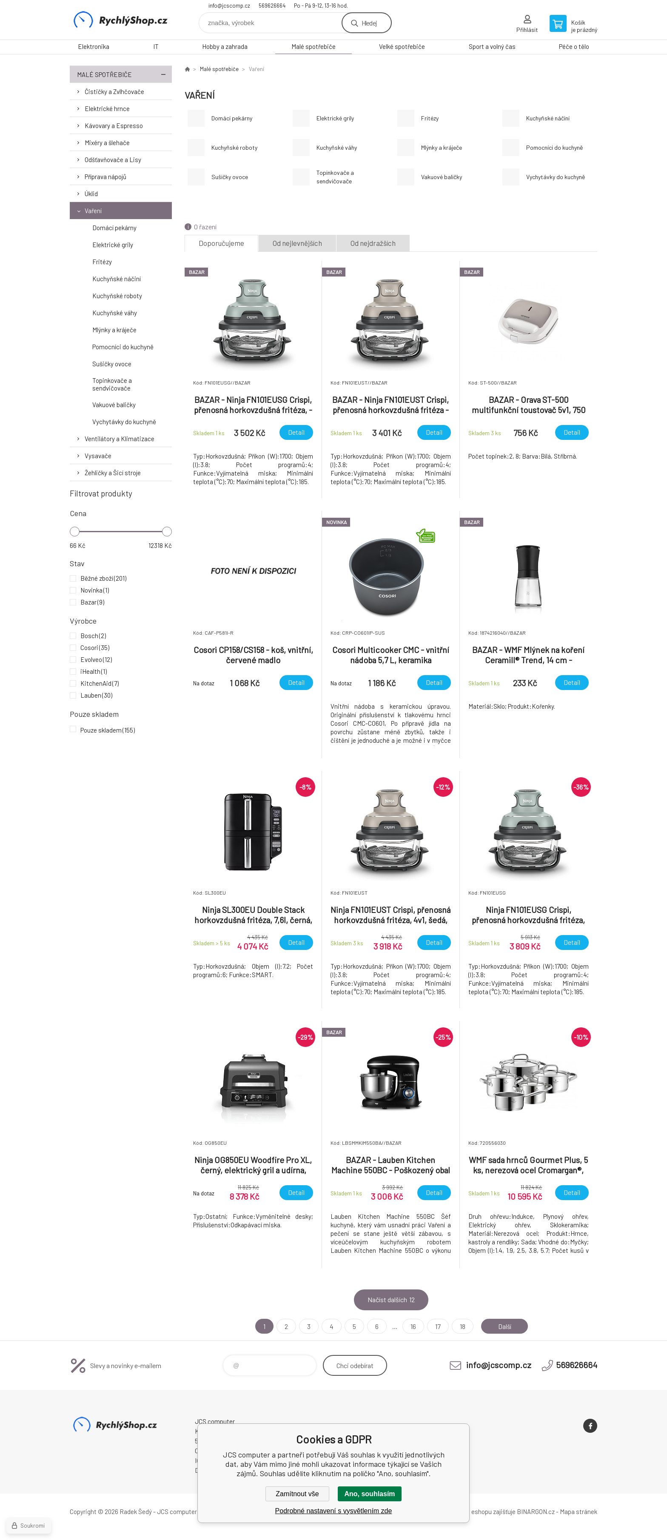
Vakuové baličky (114, 404)
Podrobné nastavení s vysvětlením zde (333, 1510)
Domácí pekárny (114, 227)
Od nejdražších (373, 243)
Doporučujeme (221, 243)
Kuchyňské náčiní (116, 278)
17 (437, 1326)
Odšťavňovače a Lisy (113, 159)
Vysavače (98, 455)
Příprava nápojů (105, 176)
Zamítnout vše (297, 1493)
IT (156, 46)
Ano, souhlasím (369, 1493)
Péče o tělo (574, 46)
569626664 (272, 5)
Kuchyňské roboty (117, 295)
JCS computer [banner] (121, 20)
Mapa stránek (578, 1511)
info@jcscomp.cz (229, 5)
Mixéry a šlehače (107, 142)
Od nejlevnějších (297, 243)
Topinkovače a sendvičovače (112, 384)
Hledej (369, 23)
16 (412, 1326)
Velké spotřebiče (402, 46)
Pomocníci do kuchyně (123, 347)
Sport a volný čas (492, 46)
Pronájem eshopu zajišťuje (480, 1511)
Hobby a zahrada (225, 46)
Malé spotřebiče (313, 46)
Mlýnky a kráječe (114, 330)
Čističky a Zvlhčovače (114, 91)
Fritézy (102, 261)
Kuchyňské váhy (114, 313)
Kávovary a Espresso (114, 125)
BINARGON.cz (536, 1511)
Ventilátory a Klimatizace (119, 438)
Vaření (93, 210)
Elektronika (93, 46)
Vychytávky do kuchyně (124, 421)
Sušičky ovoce (111, 364)
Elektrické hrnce (107, 108)
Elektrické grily (112, 244)
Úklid (91, 193)
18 (462, 1326)
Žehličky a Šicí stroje (113, 472)
